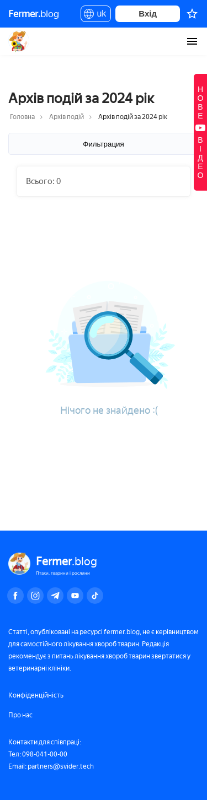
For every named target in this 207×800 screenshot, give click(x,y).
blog (33, 13)
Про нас (20, 715)
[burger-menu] (192, 41)
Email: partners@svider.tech (51, 766)
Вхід (148, 13)
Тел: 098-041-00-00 (37, 754)
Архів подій (66, 117)
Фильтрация (103, 144)
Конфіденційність (35, 695)
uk (96, 15)
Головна (22, 117)
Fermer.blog (19, 41)
